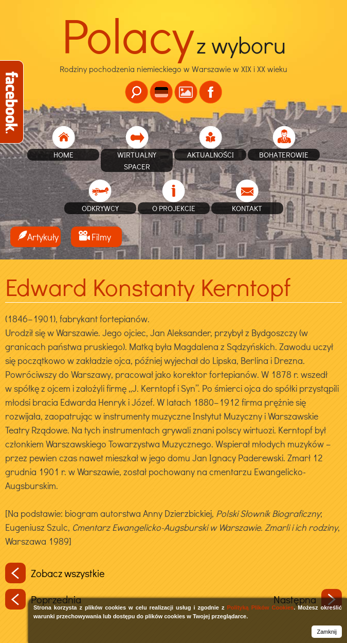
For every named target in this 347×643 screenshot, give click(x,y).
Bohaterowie (283, 154)
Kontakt (247, 208)
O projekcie (173, 208)
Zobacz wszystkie (55, 573)
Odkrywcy (100, 208)
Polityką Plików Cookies (260, 607)
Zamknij (327, 632)
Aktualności (210, 154)
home (63, 154)
